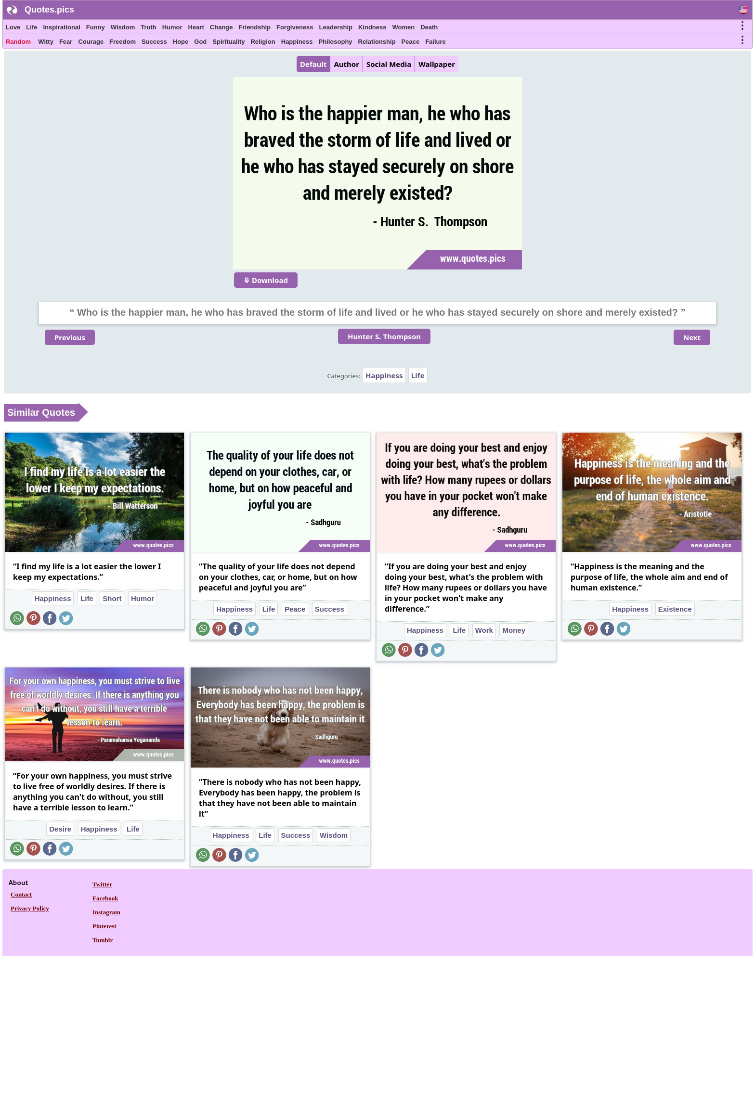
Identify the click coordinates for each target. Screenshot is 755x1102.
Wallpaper (436, 64)
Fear (65, 41)
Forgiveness (294, 27)
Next (692, 337)
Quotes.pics (49, 9)
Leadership (335, 27)
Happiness (297, 41)
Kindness (372, 27)
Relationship (377, 41)
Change (221, 27)
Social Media (388, 64)
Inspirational (61, 27)
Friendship (255, 27)
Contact (21, 894)
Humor (172, 27)
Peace (411, 41)
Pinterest (104, 926)
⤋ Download (266, 280)
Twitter (102, 884)
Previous (69, 337)
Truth (148, 27)
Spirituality (228, 41)
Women (403, 27)
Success (154, 41)
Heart (196, 27)
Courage (91, 41)
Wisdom (123, 27)
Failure (435, 41)
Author (346, 64)
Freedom (122, 41)
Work (484, 630)
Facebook (105, 898)
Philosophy (335, 41)
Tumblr (102, 940)
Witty (45, 41)
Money (513, 630)
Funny (95, 27)
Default (313, 64)
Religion (262, 41)
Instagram (106, 912)
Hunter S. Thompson (384, 336)
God (200, 41)
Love (13, 27)
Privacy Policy (30, 908)
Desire (60, 829)
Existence (675, 609)
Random (18, 41)
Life (31, 27)
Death (429, 27)
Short (112, 598)
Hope (181, 41)
